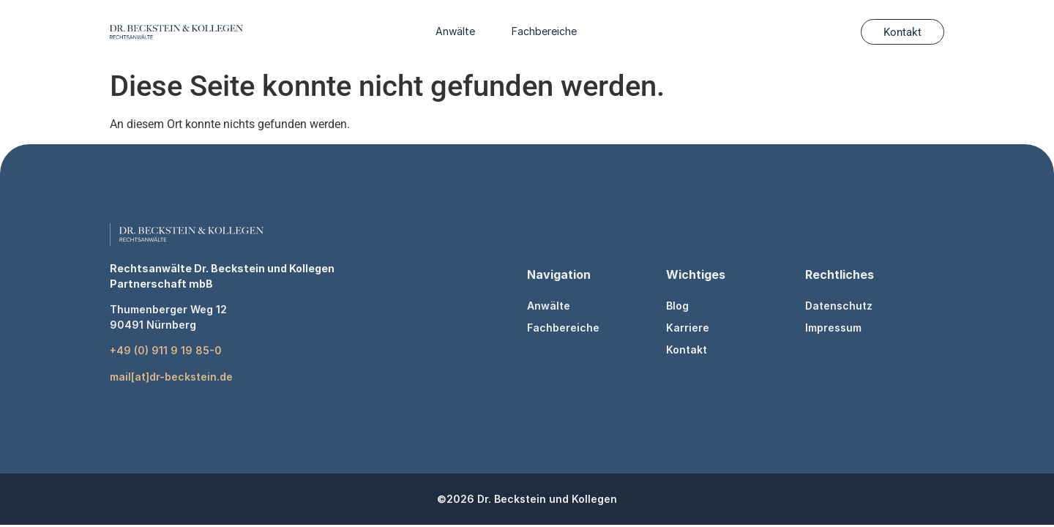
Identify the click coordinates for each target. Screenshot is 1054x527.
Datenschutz (838, 305)
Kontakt (686, 349)
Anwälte (455, 31)
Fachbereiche (544, 31)
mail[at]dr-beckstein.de (171, 376)
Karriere (687, 327)
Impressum (833, 327)
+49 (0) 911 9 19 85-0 (166, 350)
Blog (677, 305)
